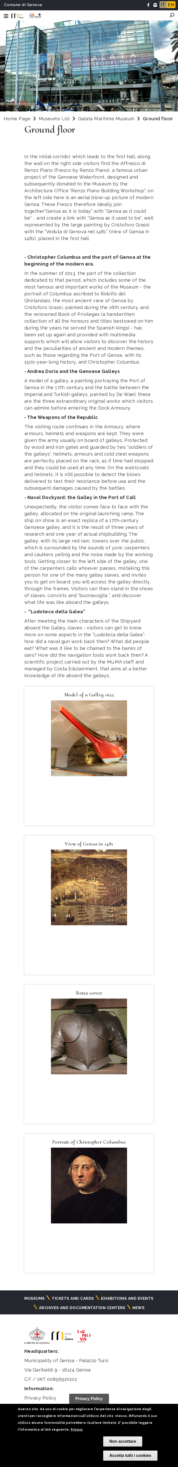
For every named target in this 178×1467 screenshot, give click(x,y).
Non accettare (122, 1441)
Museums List (54, 118)
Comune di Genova (23, 5)
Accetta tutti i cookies (130, 1455)
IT (163, 4)
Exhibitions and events (127, 1298)
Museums (34, 1298)
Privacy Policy (40, 1398)
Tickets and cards (73, 1298)
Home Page (17, 118)
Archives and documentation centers (82, 1308)
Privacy (77, 1429)
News (138, 1308)
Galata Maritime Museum (107, 118)
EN (171, 4)
